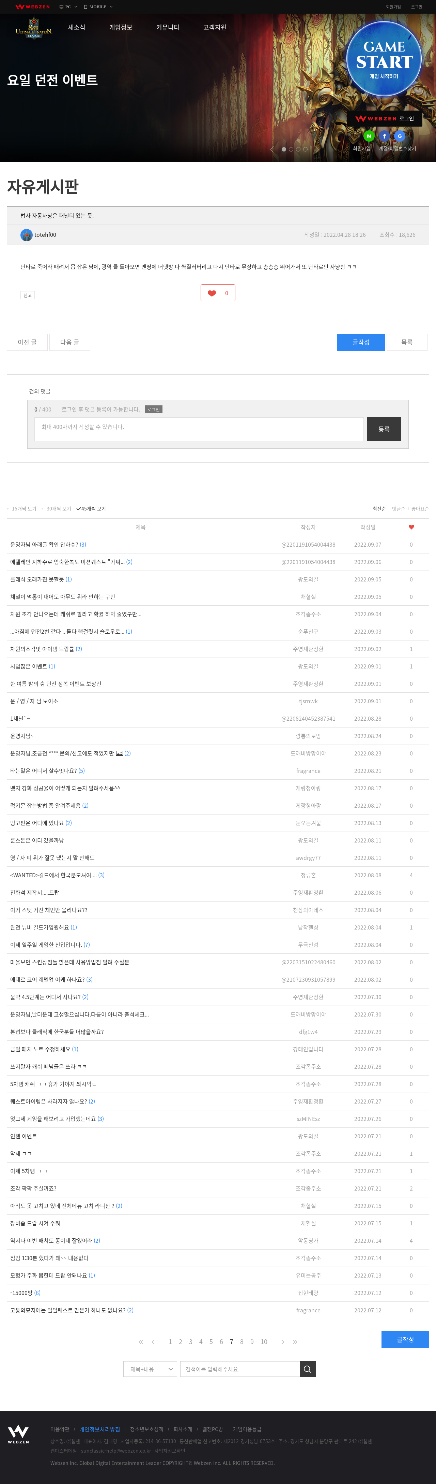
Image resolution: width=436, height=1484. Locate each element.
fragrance (308, 770)
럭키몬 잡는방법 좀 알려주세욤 (49, 805)
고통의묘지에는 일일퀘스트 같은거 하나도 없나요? (72, 1310)
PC (68, 6)
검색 (308, 1369)
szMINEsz (308, 1118)
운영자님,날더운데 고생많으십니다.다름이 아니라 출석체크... (79, 1014)
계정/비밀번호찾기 (397, 148)
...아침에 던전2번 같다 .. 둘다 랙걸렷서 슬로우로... (71, 631)
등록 (384, 429)
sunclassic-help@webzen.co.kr (116, 1450)
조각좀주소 (308, 614)
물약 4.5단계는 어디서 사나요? (49, 997)
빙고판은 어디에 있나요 (41, 823)
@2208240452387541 (308, 718)
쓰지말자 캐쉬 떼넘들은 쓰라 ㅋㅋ (48, 1066)
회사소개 (182, 1429)
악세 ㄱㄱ (21, 1153)
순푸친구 (308, 631)
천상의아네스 (308, 910)
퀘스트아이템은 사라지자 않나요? (52, 1101)
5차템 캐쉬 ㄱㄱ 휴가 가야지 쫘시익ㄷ (53, 1084)
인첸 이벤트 (23, 1136)
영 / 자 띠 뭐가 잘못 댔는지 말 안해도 (52, 857)
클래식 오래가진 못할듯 (41, 579)
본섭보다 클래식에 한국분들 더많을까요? (57, 1031)
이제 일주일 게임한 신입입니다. (50, 944)
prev (272, 149)
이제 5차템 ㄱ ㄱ (29, 1171)
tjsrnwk (308, 701)
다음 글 (69, 342)
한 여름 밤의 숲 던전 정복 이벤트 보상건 (56, 683)
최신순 (379, 508)
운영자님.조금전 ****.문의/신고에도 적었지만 (70, 753)
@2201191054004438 (308, 544)
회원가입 (393, 7)
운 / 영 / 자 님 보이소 (34, 701)
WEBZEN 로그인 (384, 119)
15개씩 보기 (24, 508)
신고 (28, 295)
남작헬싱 (308, 927)
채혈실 (308, 596)
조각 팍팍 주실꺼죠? (33, 1188)
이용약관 (59, 1429)
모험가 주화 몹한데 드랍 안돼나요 (52, 1275)
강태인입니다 (308, 1049)
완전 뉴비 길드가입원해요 (43, 927)
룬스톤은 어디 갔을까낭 (37, 840)
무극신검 (308, 944)
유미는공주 (308, 1275)
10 (264, 1341)
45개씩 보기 (93, 508)
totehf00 (38, 234)
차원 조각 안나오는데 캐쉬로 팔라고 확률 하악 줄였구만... (75, 614)
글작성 (361, 342)
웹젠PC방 (212, 1429)
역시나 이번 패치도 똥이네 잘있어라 (55, 1240)
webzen (32, 7)
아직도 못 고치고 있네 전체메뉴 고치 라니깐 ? (66, 1205)
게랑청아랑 (308, 788)
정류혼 (308, 875)
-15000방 (25, 1292)
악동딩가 (308, 1240)
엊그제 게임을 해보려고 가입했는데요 (57, 1118)
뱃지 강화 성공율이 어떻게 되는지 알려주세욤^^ (65, 788)
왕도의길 (308, 579)
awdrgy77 (308, 857)
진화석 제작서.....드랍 (34, 892)
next (317, 149)
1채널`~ (20, 718)
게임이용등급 (247, 1429)
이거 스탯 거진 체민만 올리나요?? (49, 910)
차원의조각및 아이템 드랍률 (46, 649)
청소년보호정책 (147, 1429)
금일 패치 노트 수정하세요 (44, 1049)
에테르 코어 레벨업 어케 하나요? (51, 979)
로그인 (416, 7)
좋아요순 (420, 508)
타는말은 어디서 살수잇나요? (47, 770)
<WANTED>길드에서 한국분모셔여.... (57, 875)
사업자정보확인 (169, 1450)
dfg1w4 (308, 1031)
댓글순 (398, 508)
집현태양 (308, 1292)
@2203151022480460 (308, 962)
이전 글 (27, 342)
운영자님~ (22, 736)
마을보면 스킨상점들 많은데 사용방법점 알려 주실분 (69, 962)
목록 (407, 342)
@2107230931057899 (308, 979)
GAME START (384, 59)
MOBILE (98, 6)
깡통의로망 (308, 736)
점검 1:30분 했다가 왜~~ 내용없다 (49, 1258)
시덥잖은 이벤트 (32, 666)
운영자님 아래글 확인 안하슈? (48, 544)
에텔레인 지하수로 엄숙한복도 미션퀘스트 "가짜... (71, 562)
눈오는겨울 (308, 823)
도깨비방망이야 (308, 753)
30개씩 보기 (59, 508)
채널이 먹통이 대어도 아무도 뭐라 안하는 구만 (62, 596)
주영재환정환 (308, 649)
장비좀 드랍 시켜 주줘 (35, 1223)
